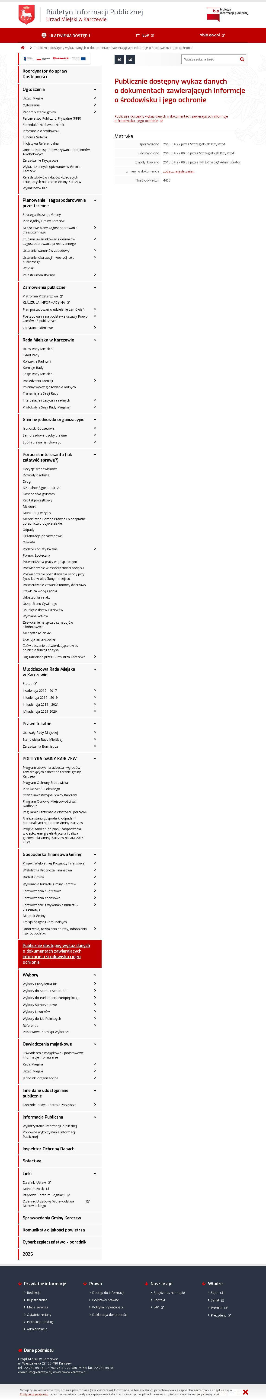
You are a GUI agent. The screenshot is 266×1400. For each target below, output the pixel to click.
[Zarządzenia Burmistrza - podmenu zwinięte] (95, 746)
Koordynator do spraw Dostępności (45, 74)
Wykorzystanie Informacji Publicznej (50, 1126)
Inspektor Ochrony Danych (48, 1149)
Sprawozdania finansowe (41, 898)
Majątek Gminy (34, 915)
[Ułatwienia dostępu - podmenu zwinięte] (66, 35)
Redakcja (34, 1292)
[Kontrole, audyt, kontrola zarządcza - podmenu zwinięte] (95, 1104)
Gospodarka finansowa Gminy (52, 854)
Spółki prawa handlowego (42, 442)
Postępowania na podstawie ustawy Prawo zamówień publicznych (55, 318)
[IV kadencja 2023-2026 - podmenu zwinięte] (95, 711)
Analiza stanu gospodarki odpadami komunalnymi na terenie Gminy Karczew (53, 820)
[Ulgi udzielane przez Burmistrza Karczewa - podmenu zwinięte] (95, 656)
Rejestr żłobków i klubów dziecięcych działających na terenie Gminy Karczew (52, 179)
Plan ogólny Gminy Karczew (43, 221)
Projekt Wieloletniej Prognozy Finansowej (54, 863)
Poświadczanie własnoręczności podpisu (53, 568)
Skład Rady (31, 355)
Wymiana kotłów (35, 616)
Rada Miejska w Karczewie (48, 340)
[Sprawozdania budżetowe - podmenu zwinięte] (95, 890)
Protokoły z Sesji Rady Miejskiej (47, 407)
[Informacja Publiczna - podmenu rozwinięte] (95, 1117)
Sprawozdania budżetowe (42, 891)
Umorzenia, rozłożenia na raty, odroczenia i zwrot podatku (55, 931)
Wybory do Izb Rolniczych (42, 1018)
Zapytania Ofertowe (38, 327)
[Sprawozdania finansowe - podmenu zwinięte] (95, 897)
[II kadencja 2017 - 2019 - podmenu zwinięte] (95, 697)
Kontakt (159, 1300)
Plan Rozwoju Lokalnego (41, 789)
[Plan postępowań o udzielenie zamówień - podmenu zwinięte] (95, 309)
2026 (28, 1254)
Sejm (214, 1292)
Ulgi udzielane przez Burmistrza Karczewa (54, 657)
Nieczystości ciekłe (37, 633)
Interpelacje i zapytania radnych (46, 400)
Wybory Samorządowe (40, 1004)
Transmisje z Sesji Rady (40, 393)
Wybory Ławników (36, 1011)
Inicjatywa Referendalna (41, 143)
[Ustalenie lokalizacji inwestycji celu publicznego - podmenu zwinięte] (95, 257)
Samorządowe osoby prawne (45, 435)
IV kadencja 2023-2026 (40, 711)
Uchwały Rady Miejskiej (40, 732)
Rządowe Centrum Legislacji (44, 1195)
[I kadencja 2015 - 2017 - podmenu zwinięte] (95, 690)
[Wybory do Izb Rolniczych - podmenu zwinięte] (95, 1018)
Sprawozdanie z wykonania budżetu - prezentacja (50, 907)
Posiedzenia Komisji (38, 381)
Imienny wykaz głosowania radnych (49, 387)
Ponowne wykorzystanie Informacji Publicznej (49, 1134)
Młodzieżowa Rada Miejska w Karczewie (49, 672)
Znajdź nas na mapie (169, 1292)
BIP (156, 1307)
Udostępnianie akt (36, 597)
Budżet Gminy (33, 877)
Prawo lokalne (37, 724)
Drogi (27, 481)
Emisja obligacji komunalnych (45, 922)
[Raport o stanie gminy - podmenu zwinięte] (95, 111)
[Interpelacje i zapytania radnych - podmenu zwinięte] (95, 400)
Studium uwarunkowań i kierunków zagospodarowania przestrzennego (49, 241)
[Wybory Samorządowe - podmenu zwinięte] (95, 1004)
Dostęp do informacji (108, 1292)
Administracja (37, 1329)
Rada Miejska (33, 1064)
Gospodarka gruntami (39, 494)
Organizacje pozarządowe (42, 536)
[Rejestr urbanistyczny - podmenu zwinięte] (95, 274)
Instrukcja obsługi (40, 1322)
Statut (27, 683)
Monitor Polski (34, 1188)
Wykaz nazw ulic (35, 188)
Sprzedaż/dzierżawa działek (43, 124)
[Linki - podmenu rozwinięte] (95, 1173)
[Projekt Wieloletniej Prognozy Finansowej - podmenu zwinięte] (95, 863)
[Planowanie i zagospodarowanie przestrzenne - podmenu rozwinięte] (95, 200)
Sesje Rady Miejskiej (38, 374)
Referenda (30, 1025)
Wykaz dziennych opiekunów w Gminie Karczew (51, 168)
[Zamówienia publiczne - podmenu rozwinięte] (95, 287)
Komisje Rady (33, 367)
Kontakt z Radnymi (37, 361)
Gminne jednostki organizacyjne (53, 419)
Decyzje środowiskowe (40, 469)
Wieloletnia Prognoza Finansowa (47, 870)
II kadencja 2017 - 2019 (40, 697)
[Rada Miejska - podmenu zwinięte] (95, 1064)
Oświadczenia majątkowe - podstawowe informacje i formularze (53, 1055)
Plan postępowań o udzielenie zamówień (54, 309)
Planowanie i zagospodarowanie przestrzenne (54, 203)
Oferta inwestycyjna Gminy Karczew (50, 795)
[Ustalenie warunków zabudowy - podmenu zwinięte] (95, 250)
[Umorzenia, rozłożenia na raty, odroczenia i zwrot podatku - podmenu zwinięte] (95, 928)
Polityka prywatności (107, 1307)
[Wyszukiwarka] (210, 59)
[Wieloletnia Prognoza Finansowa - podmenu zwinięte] (95, 870)
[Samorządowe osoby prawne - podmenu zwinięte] (95, 435)
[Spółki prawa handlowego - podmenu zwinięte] (95, 442)
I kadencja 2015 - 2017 (40, 690)
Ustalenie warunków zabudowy (46, 250)
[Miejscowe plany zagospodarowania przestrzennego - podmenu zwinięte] (95, 227)
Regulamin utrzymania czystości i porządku (55, 812)
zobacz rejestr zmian (178, 171)
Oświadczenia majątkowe (47, 1044)
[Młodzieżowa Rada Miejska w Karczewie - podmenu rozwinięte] (95, 669)
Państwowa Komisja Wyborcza (46, 1032)
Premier (217, 1307)
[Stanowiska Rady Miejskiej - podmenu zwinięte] (95, 739)
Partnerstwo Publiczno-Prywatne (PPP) (52, 118)
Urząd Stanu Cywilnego (40, 603)
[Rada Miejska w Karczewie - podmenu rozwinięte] (95, 340)
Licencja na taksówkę (39, 639)
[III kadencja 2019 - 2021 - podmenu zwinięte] (95, 704)
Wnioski (28, 268)
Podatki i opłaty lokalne (40, 549)
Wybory (30, 975)
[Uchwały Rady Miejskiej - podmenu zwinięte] (95, 732)
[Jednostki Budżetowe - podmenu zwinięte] (95, 428)
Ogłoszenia (34, 89)
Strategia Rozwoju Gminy (42, 214)
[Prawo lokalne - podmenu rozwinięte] (95, 723)
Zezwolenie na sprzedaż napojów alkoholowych (48, 624)
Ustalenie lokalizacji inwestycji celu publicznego (48, 259)
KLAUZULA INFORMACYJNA (44, 302)
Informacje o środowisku (41, 131)
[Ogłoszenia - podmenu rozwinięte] (95, 89)
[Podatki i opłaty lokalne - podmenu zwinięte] (95, 548)
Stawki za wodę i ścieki (40, 591)
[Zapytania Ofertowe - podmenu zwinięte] (95, 327)
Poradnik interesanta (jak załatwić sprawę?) (47, 457)
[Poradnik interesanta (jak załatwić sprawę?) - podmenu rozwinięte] (95, 454)
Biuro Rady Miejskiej (38, 349)
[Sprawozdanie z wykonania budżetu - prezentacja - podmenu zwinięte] (95, 904)
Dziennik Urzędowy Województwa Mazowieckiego (48, 1203)
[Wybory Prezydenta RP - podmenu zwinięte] (95, 983)
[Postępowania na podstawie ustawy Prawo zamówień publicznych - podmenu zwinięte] (95, 316)
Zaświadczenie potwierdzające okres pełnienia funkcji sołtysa (50, 647)
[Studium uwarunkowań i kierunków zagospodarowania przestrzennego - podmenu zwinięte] (95, 238)
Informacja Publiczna (43, 1117)
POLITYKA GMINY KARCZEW (50, 759)
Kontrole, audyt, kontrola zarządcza (49, 1105)
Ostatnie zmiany (39, 1314)
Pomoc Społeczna (36, 555)
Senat (215, 1300)
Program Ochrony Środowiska (45, 782)
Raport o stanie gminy (39, 112)
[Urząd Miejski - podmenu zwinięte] (95, 98)
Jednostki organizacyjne (40, 1078)
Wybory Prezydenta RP (40, 984)
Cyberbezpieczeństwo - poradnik (55, 1242)
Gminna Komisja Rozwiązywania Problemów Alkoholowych (56, 151)
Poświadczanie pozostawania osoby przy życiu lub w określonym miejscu (53, 576)
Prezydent (218, 1315)
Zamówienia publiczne (44, 287)
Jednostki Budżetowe (38, 428)
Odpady (28, 529)
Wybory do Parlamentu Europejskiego (51, 997)
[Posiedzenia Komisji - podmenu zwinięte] (95, 380)
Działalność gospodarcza (42, 487)
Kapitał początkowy (37, 500)
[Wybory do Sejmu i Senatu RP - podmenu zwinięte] (95, 990)
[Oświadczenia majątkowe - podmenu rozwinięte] (95, 1044)
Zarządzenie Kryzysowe (40, 160)
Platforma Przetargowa (40, 296)
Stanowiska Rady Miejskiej (42, 739)
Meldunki (29, 506)
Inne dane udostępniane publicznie (45, 1093)
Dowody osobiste (36, 475)
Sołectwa (32, 1161)
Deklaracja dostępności (109, 1314)
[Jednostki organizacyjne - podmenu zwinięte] (95, 1077)
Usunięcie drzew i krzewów (43, 610)
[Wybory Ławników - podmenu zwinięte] (95, 1011)
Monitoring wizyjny (37, 512)
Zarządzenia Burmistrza (40, 746)
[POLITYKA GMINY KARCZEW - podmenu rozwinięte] (95, 758)
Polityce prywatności (34, 1394)
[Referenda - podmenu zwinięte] (95, 1025)
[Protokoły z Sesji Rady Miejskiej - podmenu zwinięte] (95, 407)
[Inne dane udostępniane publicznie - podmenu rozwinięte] (95, 1090)
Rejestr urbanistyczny (39, 275)
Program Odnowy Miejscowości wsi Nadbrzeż (50, 803)
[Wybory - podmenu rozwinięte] (95, 975)
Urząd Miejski (33, 98)
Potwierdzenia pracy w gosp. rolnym (50, 561)
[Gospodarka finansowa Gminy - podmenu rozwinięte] (95, 854)
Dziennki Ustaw (34, 1182)
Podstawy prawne (105, 1300)
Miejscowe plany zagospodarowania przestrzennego (50, 230)
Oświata (29, 542)
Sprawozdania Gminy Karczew (52, 1218)
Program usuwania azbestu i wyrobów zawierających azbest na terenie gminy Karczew (52, 771)
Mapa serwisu (37, 1307)
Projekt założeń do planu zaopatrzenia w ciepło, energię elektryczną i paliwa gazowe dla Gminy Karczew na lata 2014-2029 (54, 835)
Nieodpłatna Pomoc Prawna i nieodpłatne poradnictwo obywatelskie (54, 521)
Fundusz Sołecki (35, 137)
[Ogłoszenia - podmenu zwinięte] (95, 104)
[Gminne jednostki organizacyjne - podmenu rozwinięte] (95, 419)
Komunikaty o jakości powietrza (54, 1230)
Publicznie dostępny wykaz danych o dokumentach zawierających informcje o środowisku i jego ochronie (113, 47)
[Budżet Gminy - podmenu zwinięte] (95, 876)
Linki (27, 1174)
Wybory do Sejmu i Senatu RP (45, 991)
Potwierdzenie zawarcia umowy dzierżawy (54, 585)
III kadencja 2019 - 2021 (41, 704)
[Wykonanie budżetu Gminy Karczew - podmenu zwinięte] (95, 883)
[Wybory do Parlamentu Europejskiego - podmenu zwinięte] (95, 997)
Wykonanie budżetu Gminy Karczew (49, 884)
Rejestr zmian (37, 1300)
